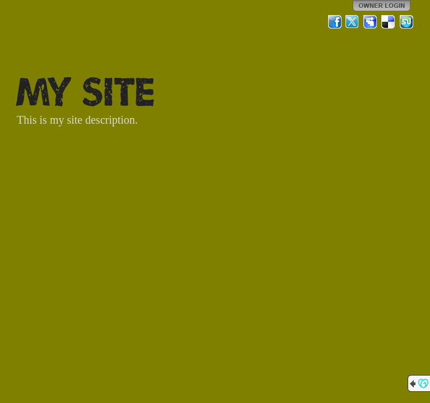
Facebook (335, 22)
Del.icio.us (388, 22)
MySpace (370, 22)
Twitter (353, 22)
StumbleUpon (406, 22)
